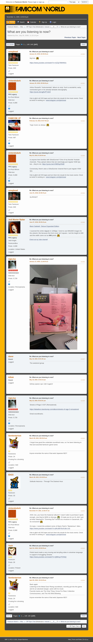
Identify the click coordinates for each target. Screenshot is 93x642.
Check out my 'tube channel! (38, 239)
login (35, 2)
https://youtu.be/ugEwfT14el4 (40, 92)
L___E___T (54, 27)
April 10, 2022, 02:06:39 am (37, 548)
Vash (10, 546)
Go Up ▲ (85, 639)
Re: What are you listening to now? (41, 51)
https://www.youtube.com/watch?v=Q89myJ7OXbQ (48, 557)
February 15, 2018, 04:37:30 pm (39, 120)
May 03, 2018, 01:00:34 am (37, 155)
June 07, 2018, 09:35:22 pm (37, 222)
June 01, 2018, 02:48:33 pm (37, 193)
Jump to (63, 626)
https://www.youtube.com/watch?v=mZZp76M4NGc (48, 63)
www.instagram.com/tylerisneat (56, 100)
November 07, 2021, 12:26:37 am (39, 510)
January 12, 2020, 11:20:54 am (38, 261)
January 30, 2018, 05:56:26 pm (38, 83)
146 (31, 44)
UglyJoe (12, 259)
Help (69, 639)
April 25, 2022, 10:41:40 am (37, 580)
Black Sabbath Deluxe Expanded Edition (44, 226)
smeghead (13, 52)
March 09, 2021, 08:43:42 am (38, 438)
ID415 (10, 475)
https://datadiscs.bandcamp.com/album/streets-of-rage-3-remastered (54, 409)
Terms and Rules (77, 639)
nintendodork (14, 81)
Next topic (81, 37)
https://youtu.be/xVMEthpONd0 (53, 164)
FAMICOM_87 (14, 118)
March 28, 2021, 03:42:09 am (38, 477)
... (26, 44)
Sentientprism (14, 436)
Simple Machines (23, 639)
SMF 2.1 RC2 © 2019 (11, 639)
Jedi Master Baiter (16, 220)
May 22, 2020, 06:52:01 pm (37, 400)
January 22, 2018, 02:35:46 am (38, 54)
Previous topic (70, 37)
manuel (47, 27)
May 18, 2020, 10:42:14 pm (37, 379)
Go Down (10, 44)
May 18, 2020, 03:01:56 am (37, 359)
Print (84, 44)
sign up (41, 2)
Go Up (9, 616)
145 (28, 44)
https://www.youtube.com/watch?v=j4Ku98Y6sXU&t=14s (50, 528)
